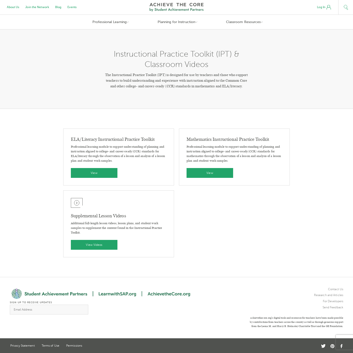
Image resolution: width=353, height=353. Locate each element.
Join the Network (37, 7)
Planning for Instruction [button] (176, 22)
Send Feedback (333, 307)
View (94, 173)
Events (71, 7)
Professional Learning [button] (109, 22)
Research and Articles (328, 295)
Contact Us (335, 289)
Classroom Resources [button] (243, 22)
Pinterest (332, 346)
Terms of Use (50, 345)
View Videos (94, 245)
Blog (58, 7)
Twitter (323, 346)
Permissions (74, 345)
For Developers (333, 301)
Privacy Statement (22, 345)
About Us (13, 7)
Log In (324, 7)
